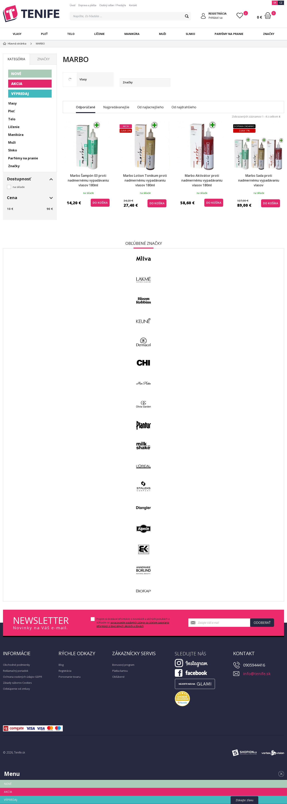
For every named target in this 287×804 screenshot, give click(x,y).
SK (274, 2)
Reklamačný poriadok (15, 671)
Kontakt (133, 5)
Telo (71, 34)
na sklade (19, 187)
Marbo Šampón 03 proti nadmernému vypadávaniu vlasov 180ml (88, 180)
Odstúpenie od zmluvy (16, 688)
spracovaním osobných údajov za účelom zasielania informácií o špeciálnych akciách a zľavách (132, 624)
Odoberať (262, 622)
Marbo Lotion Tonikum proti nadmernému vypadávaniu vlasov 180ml (145, 180)
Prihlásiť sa (215, 18)
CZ (280, 2)
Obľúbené (118, 677)
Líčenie (99, 34)
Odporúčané (85, 107)
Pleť (44, 34)
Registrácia (65, 671)
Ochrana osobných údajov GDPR (22, 677)
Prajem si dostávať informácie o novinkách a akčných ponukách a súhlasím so (133, 622)
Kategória (16, 59)
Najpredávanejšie (116, 107)
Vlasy (17, 34)
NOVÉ (16, 73)
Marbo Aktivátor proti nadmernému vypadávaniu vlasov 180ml (201, 180)
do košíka (100, 202)
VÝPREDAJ (20, 93)
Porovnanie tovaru (70, 677)
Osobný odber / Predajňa (112, 5)
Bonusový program (123, 665)
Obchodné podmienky (16, 665)
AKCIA (16, 83)
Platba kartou (120, 671)
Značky (268, 34)
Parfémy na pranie (229, 34)
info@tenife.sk (257, 673)
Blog (61, 665)
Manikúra (132, 34)
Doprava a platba (87, 5)
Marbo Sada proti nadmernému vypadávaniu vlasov (258, 180)
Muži (162, 34)
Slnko (190, 34)
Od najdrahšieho (184, 107)
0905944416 (254, 665)
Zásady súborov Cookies (17, 682)
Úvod (72, 5)
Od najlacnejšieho (150, 107)
